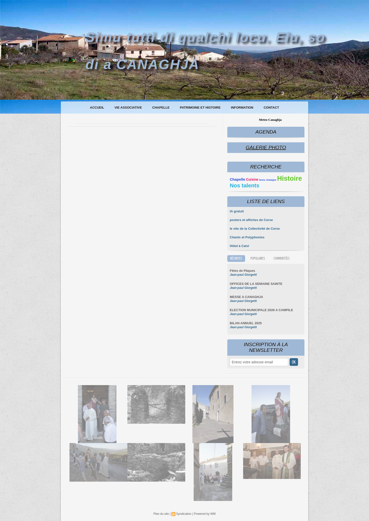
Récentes (236, 258)
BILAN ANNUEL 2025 (246, 323)
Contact (271, 107)
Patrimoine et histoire (200, 107)
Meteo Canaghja (270, 120)
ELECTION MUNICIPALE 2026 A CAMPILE (261, 310)
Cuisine (252, 179)
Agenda (265, 132)
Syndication (183, 514)
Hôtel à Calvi (239, 246)
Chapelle (161, 107)
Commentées (282, 258)
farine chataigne (268, 180)
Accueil (97, 107)
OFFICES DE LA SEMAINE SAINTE (256, 284)
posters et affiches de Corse (251, 220)
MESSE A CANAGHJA (246, 297)
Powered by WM (205, 514)
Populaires (258, 258)
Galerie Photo (266, 147)
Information (242, 107)
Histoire (289, 178)
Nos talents (244, 185)
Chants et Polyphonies (247, 237)
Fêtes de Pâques (242, 271)
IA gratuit (237, 211)
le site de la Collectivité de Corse (255, 228)
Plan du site (161, 514)
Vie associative (129, 107)
